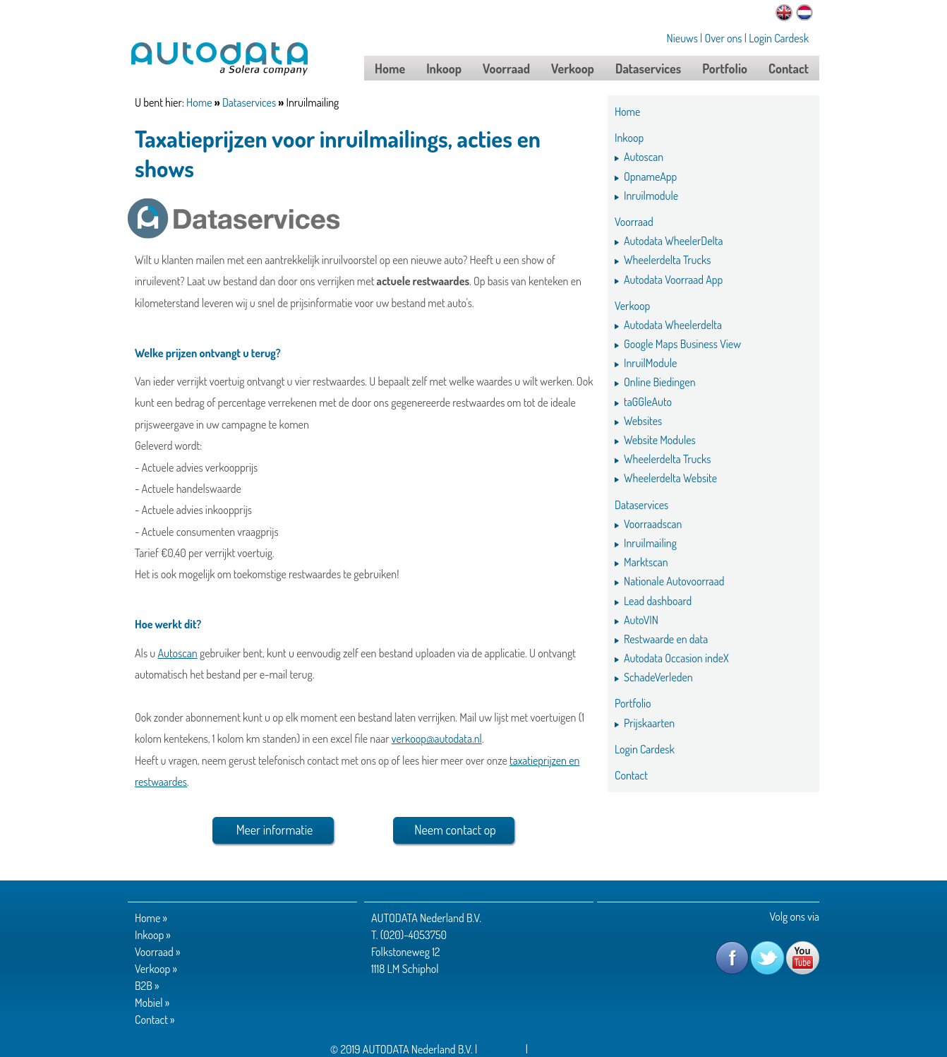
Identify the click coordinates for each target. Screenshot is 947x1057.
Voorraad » (157, 952)
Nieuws (682, 38)
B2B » (147, 986)
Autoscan (177, 653)
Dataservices (249, 102)
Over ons (723, 38)
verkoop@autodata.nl (437, 738)
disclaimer (501, 1049)
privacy (545, 1049)
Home (199, 102)
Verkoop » (156, 969)
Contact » (155, 1020)
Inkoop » (153, 935)
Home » (151, 918)
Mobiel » (152, 1003)
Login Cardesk (779, 38)
